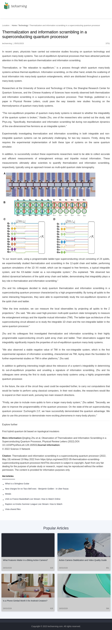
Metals (8, 494)
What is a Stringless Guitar (17, 483)
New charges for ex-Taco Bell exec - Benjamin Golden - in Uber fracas (37, 489)
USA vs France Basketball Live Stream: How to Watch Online (32, 499)
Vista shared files (13, 509)
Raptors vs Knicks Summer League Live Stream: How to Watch (33, 504)
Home (14, 25)
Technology (23, 25)
